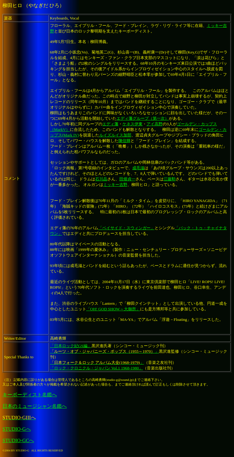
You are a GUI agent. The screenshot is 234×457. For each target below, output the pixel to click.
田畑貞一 (127, 179)
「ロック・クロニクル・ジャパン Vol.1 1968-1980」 (96, 368)
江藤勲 (170, 179)
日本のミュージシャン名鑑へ (34, 406)
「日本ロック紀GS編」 (70, 345)
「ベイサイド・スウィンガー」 (126, 228)
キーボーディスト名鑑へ (29, 394)
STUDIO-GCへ (18, 440)
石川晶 (101, 179)
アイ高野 (155, 124)
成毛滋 (138, 168)
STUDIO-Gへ (16, 429)
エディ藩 (110, 124)
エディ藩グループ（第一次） (143, 118)
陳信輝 (124, 140)
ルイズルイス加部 (115, 135)
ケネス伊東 (132, 124)
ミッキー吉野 (115, 184)
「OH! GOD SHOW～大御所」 (113, 309)
